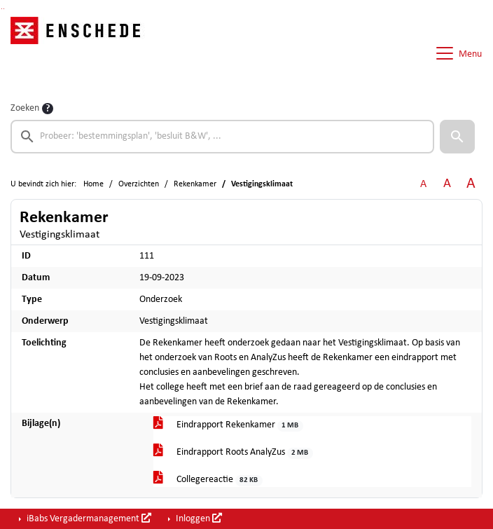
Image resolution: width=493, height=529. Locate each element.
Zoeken (25, 108)
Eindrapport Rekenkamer (228, 426)
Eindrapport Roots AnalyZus (233, 453)
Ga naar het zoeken (1, 8)
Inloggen (198, 518)
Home (93, 184)
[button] (457, 136)
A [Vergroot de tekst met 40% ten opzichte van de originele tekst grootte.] (470, 184)
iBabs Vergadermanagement (88, 518)
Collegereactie (208, 480)
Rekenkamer (195, 184)
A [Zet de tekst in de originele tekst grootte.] (423, 184)
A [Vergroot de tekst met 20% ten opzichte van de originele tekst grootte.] (447, 184)
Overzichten (138, 184)
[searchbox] (222, 136)
